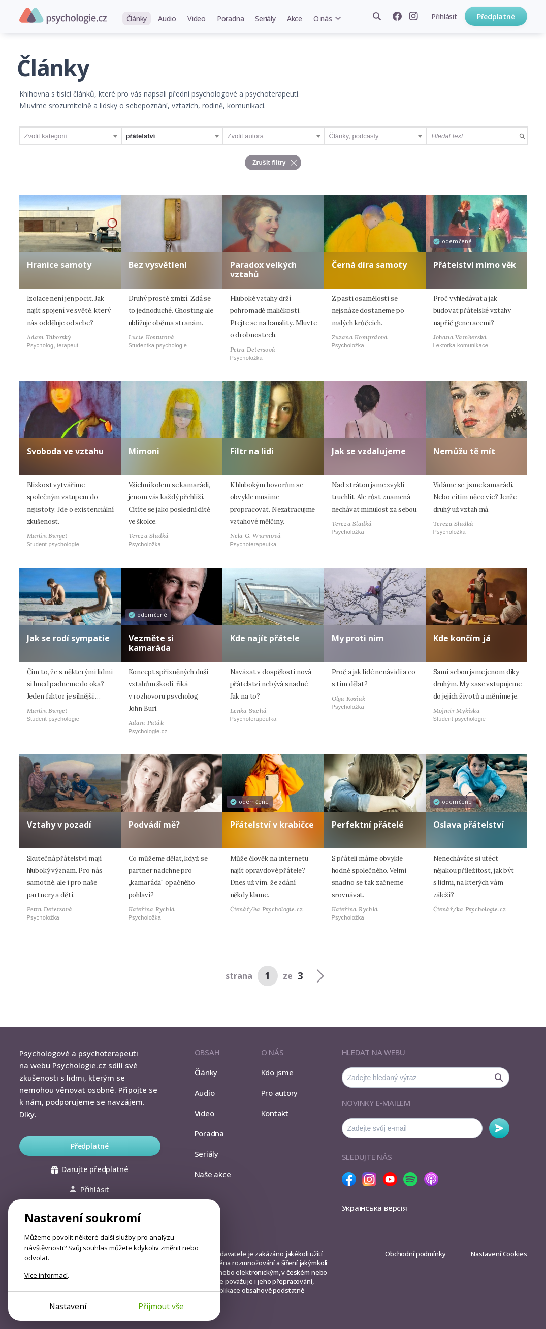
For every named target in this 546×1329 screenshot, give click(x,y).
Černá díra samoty (369, 264)
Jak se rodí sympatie (68, 638)
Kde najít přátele (265, 638)
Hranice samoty (59, 264)
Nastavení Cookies (499, 1253)
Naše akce (213, 1174)
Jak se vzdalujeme (369, 451)
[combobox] (70, 136)
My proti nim (358, 638)
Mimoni (144, 451)
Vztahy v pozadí (59, 824)
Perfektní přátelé (368, 824)
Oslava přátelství (468, 824)
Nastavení (67, 1306)
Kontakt (274, 1113)
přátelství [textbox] (140, 136)
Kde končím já (462, 638)
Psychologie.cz (63, 16)
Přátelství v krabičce (272, 824)
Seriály (265, 18)
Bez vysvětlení (158, 264)
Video (196, 18)
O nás (322, 18)
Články (136, 18)
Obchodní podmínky (415, 1253)
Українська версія (374, 1208)
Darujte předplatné (90, 1169)
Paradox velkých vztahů (263, 269)
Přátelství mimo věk (474, 264)
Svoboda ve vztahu (65, 451)
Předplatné (496, 16)
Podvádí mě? (154, 824)
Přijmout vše (161, 1306)
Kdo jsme (277, 1072)
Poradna (230, 18)
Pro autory (279, 1093)
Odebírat (499, 1128)
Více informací (46, 1275)
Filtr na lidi (252, 451)
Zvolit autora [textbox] (246, 136)
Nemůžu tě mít (464, 451)
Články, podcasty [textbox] (354, 136)
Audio (167, 18)
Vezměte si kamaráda (151, 642)
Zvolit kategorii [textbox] (45, 136)
